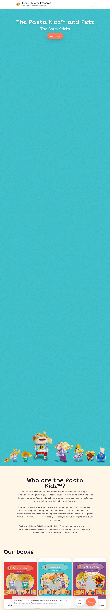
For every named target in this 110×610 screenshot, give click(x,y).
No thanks (79, 601)
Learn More (55, 36)
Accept (91, 602)
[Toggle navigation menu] (92, 4)
